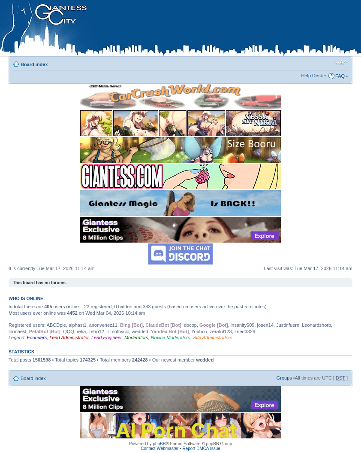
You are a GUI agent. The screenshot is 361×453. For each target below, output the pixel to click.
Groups (284, 377)
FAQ (340, 76)
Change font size (341, 63)
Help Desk (312, 75)
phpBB (159, 443)
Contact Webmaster (159, 448)
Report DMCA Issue (201, 448)
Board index (34, 64)
